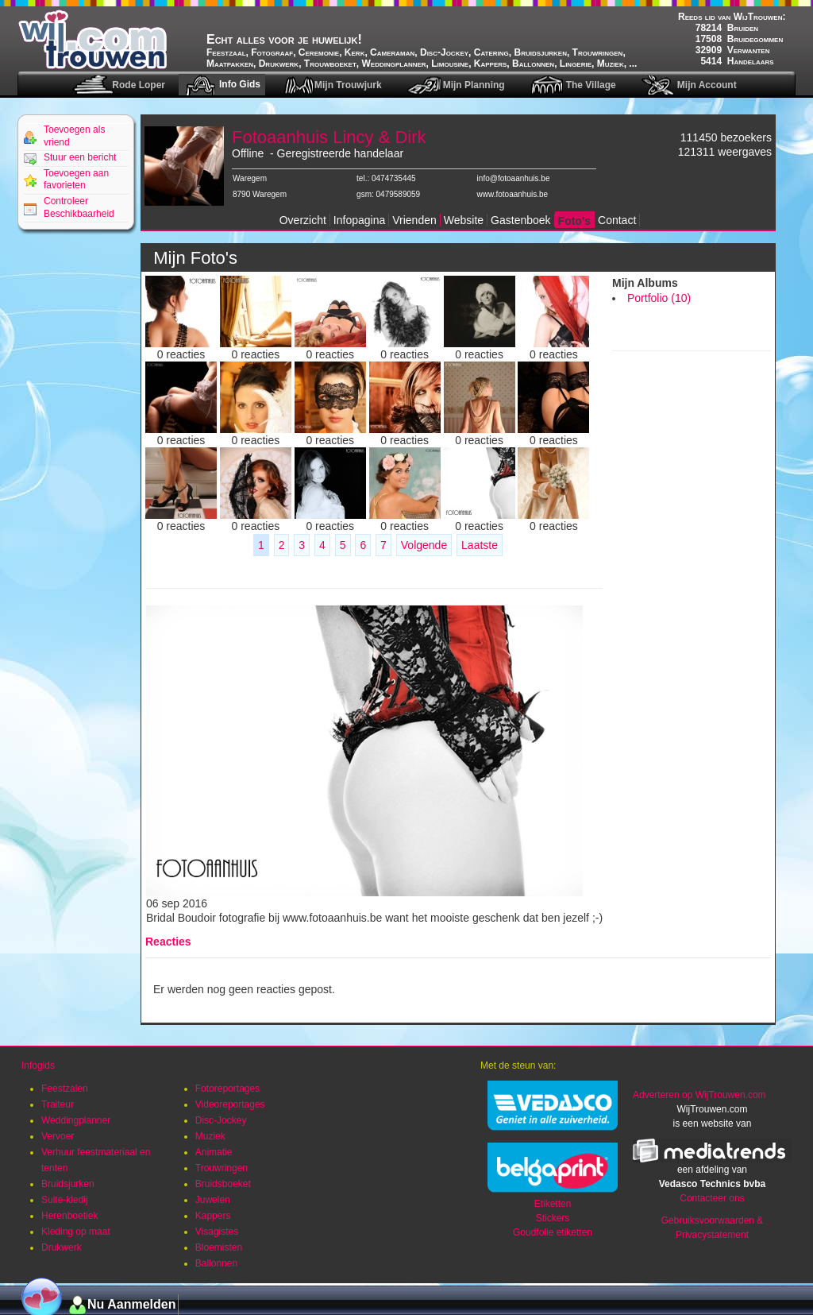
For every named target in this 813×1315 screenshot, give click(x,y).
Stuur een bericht (80, 157)
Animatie (214, 1152)
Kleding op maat (75, 1231)
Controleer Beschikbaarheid (79, 207)
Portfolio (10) (659, 298)
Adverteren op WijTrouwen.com (699, 1094)
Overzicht (302, 220)
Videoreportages (230, 1104)
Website (464, 220)
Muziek (210, 1136)
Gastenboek (521, 220)
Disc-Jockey (221, 1120)
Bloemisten (218, 1247)
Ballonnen (216, 1263)
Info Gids (239, 84)
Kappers (213, 1215)
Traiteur (57, 1104)
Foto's (574, 221)
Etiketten (553, 1203)
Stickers (553, 1218)
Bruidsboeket (223, 1183)
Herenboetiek (69, 1215)
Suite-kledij (64, 1199)
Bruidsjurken (67, 1183)
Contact (617, 220)
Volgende (424, 545)
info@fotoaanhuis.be (513, 178)
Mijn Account (707, 85)
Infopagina (359, 220)
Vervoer (57, 1136)
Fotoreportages (227, 1088)
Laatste (479, 545)
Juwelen (212, 1199)
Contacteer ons (712, 1198)
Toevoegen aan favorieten (76, 179)
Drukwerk (61, 1247)
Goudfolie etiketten (552, 1232)
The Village (591, 85)
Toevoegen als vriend (74, 136)
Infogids (38, 1065)
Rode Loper (138, 85)
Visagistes (216, 1231)
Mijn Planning (474, 85)
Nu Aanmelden (131, 1304)
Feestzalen (64, 1088)
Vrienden (414, 220)
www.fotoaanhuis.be (513, 194)
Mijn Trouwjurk (348, 85)
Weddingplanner (75, 1120)
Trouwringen (221, 1168)
